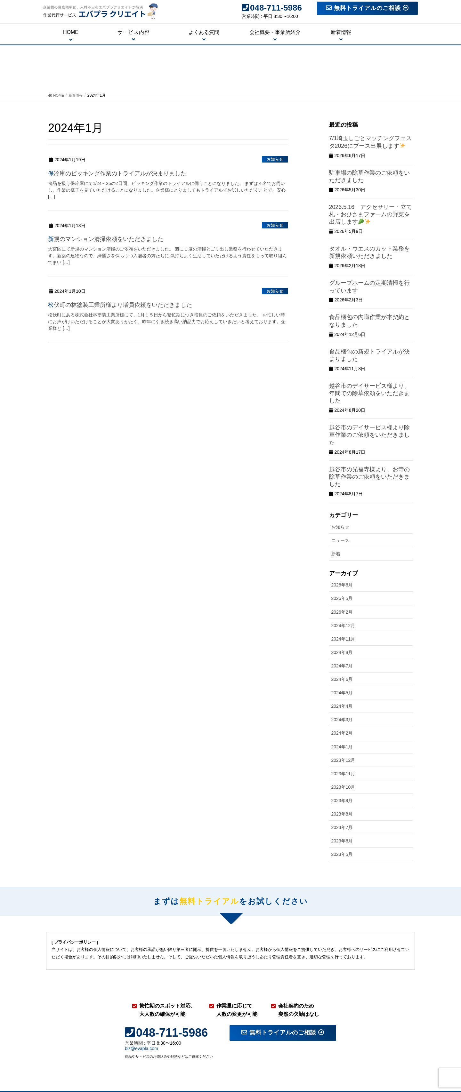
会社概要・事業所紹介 (305, 1061)
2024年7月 (342, 612)
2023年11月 (343, 720)
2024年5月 (342, 639)
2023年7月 (342, 774)
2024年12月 (343, 572)
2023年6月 (342, 787)
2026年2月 (342, 558)
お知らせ (275, 159)
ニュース (340, 487)
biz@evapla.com (141, 995)
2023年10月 (343, 733)
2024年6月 (342, 625)
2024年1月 (342, 693)
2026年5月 (342, 545)
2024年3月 (342, 666)
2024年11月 (343, 585)
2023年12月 (343, 706)
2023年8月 (342, 760)
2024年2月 (342, 679)
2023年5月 (342, 800)
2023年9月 (342, 747)
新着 (335, 500)
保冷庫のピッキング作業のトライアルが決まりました (125, 173)
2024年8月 (342, 599)
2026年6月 (342, 531)
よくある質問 (399, 1053)
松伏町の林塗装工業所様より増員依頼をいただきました (128, 304)
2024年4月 (342, 652)
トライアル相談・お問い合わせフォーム (372, 1061)
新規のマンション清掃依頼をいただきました (112, 238)
